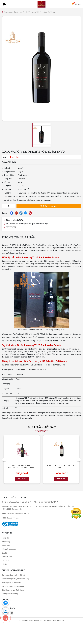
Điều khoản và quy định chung (13, 590)
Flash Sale (6, 545)
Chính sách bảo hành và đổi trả (13, 575)
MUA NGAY (22, 479)
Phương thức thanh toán (11, 582)
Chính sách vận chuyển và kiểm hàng (15, 579)
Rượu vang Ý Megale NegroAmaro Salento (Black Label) (22, 467)
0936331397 (11, 227)
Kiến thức (5, 560)
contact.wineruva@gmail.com (18, 513)
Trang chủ (7, 12)
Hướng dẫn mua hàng (10, 594)
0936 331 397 (13, 518)
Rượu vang (6, 542)
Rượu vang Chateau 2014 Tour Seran (61, 466)
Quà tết (5, 553)
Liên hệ (4, 564)
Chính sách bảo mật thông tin (13, 586)
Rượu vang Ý (19, 12)
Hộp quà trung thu (9, 549)
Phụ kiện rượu (7, 557)
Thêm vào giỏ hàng (48, 206)
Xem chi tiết (17, 509)
